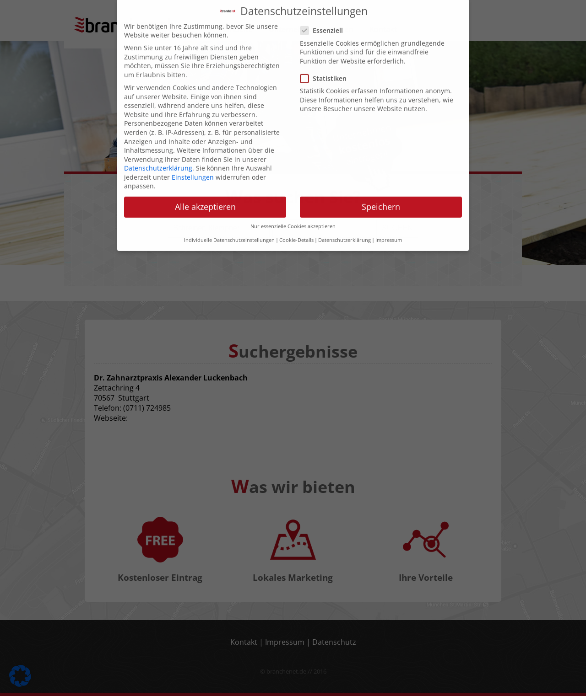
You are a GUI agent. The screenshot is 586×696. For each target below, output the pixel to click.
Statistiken (326, 53)
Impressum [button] (388, 215)
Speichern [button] (381, 182)
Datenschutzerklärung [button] (344, 215)
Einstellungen (193, 152)
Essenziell (324, 5)
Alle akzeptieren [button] (205, 182)
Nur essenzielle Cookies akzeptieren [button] (293, 201)
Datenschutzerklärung (158, 143)
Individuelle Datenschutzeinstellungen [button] (229, 215)
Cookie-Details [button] (296, 215)
